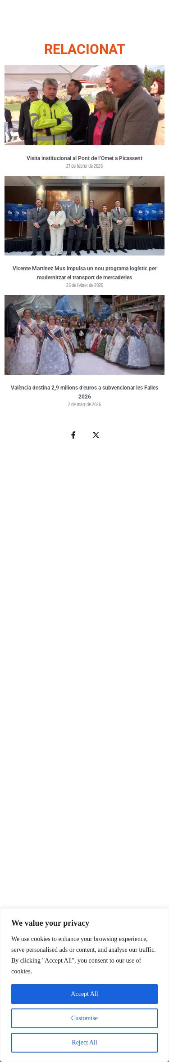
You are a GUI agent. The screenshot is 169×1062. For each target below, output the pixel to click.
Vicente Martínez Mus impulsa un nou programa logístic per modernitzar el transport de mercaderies (84, 273)
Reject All (84, 1042)
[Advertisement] (84, 729)
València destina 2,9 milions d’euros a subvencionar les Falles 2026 (84, 392)
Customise (84, 1018)
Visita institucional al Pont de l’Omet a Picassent (84, 158)
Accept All (84, 993)
